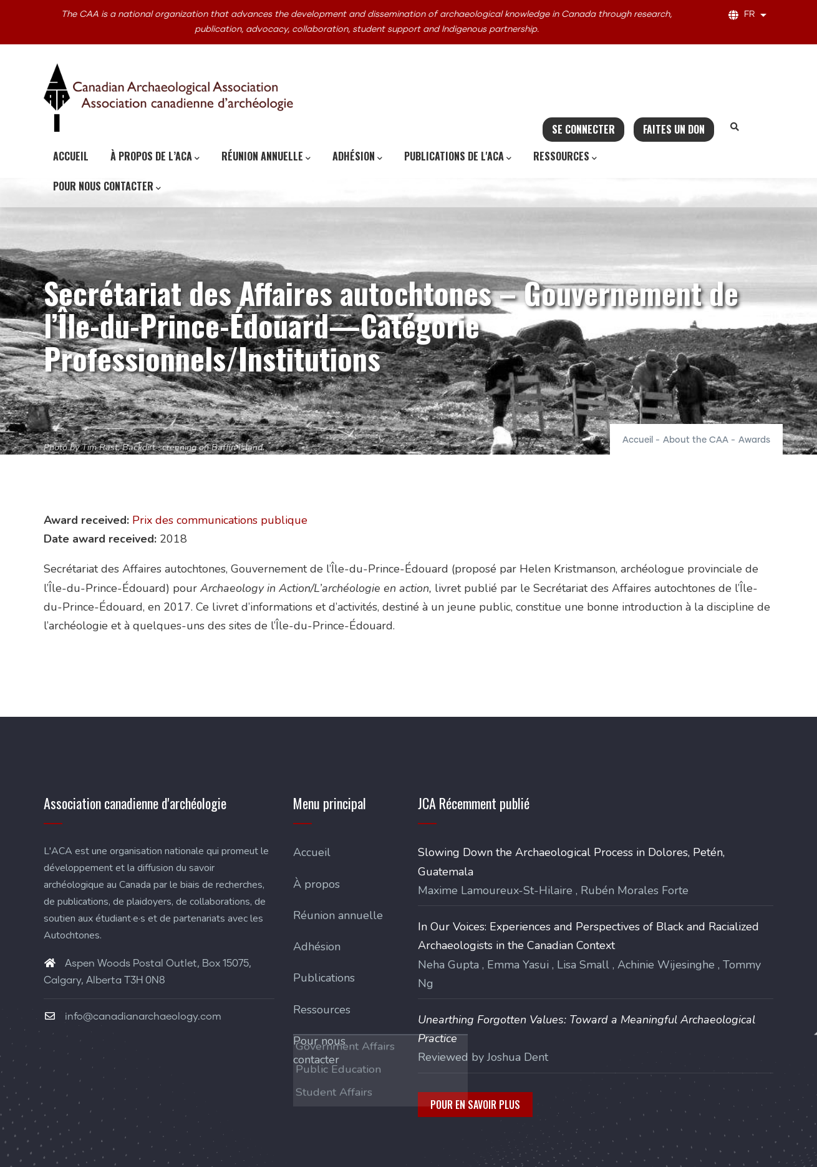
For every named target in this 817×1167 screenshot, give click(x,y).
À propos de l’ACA (155, 157)
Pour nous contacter (107, 187)
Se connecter (583, 129)
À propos (316, 884)
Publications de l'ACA (457, 157)
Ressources (565, 157)
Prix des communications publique (219, 520)
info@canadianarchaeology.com (132, 1017)
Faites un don (674, 129)
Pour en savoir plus (475, 1104)
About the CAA (695, 440)
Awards (754, 440)
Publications (324, 977)
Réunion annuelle (266, 157)
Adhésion (357, 157)
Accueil (71, 156)
